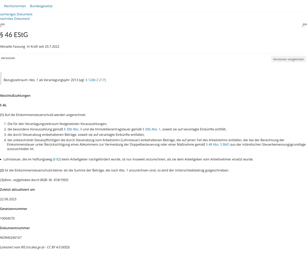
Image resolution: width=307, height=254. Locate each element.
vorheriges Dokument (16, 14)
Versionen (8, 58)
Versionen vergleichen (288, 59)
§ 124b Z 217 (95, 80)
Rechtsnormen (15, 6)
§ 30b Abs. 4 (73, 129)
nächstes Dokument (15, 18)
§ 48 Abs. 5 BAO (218, 144)
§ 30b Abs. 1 (151, 129)
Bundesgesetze (41, 6)
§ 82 (57, 159)
